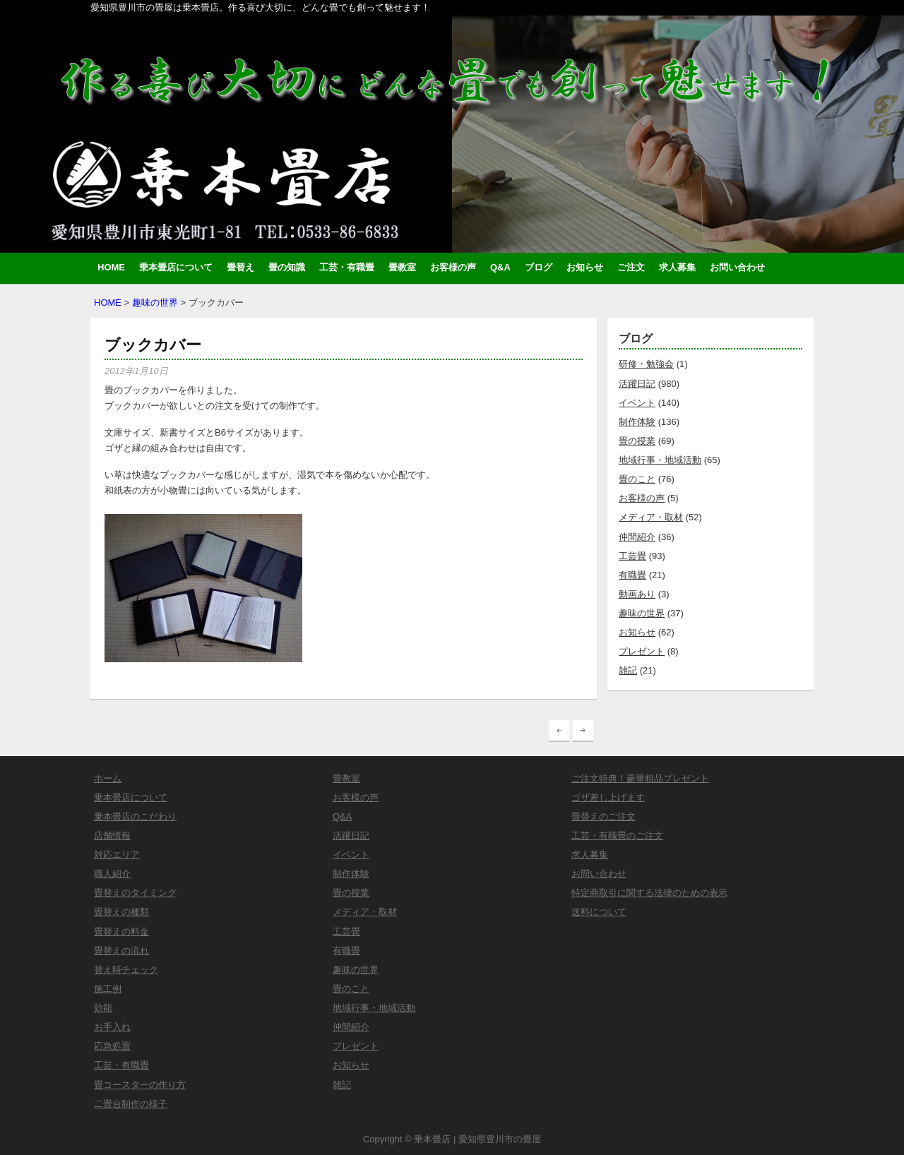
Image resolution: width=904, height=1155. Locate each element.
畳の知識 (286, 267)
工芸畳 (632, 556)
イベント (637, 402)
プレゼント (642, 651)
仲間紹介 (637, 537)
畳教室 (402, 267)
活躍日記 (637, 383)
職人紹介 (112, 873)
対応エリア (117, 854)
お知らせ (584, 267)
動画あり (637, 594)
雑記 (628, 670)
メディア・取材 (651, 517)
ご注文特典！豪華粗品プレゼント (640, 778)
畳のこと (637, 479)
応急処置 (112, 1046)
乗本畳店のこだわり (135, 816)
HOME (111, 267)
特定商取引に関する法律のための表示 (649, 892)
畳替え (240, 267)
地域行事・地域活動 (660, 460)
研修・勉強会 (646, 364)
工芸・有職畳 (346, 267)
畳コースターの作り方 (140, 1084)
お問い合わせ (737, 267)
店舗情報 (112, 835)
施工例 (107, 988)
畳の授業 (637, 441)
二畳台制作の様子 (130, 1104)
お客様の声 (453, 267)
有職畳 (632, 575)
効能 (103, 1008)
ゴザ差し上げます (608, 797)
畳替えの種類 (121, 911)
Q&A (500, 267)
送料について (598, 911)
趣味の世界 (155, 302)
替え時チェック (126, 969)
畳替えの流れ (121, 950)
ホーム (107, 778)
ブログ (538, 267)
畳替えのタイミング (135, 892)
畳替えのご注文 (603, 816)
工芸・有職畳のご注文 (617, 835)
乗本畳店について (176, 267)
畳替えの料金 (121, 931)
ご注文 (631, 267)
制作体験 (637, 422)
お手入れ (112, 1027)
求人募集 (677, 267)
